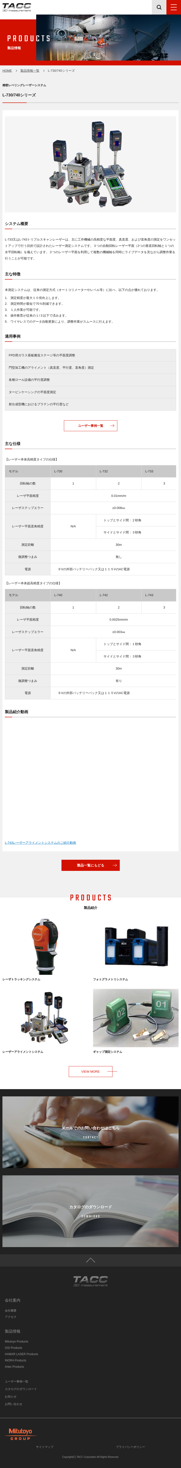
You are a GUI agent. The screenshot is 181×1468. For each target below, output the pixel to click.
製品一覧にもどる (90, 865)
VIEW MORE (90, 1071)
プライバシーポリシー (130, 1447)
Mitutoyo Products (16, 1341)
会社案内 (12, 1300)
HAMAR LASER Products (21, 1354)
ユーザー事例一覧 (90, 426)
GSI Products (13, 1348)
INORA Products (15, 1360)
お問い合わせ (13, 1404)
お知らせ (11, 1396)
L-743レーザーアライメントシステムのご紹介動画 (40, 842)
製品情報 (12, 1331)
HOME (7, 70)
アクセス (11, 1317)
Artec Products (14, 1366)
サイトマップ (44, 1447)
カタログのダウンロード (21, 1389)
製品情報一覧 (29, 70)
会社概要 (11, 1310)
